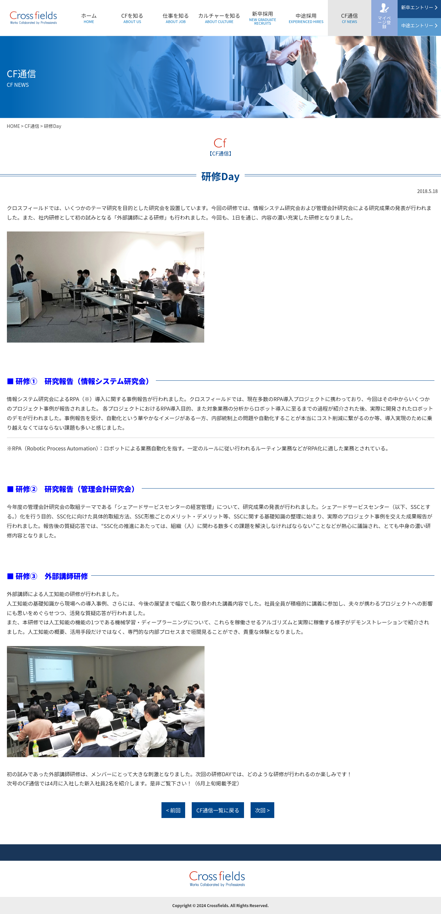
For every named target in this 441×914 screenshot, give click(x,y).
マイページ (384, 22)
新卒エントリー (419, 7)
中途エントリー (419, 25)
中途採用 (306, 18)
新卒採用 (262, 18)
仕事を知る (175, 18)
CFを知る (132, 18)
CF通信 (349, 18)
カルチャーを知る (219, 18)
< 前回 (173, 810)
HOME (13, 126)
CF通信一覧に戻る (217, 810)
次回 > (262, 810)
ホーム (89, 18)
